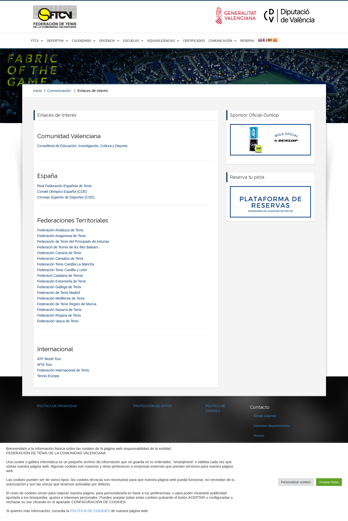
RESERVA (247, 41)
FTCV (35, 41)
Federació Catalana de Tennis (60, 276)
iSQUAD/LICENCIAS (161, 41)
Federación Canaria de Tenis (59, 253)
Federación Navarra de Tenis (59, 310)
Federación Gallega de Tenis (59, 287)
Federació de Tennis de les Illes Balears (67, 247)
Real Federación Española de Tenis (65, 186)
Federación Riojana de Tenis (59, 315)
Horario (259, 435)
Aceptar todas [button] (329, 482)
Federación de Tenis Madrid (58, 293)
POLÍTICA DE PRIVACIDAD (57, 406)
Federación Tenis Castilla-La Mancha (65, 264)
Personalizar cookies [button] (296, 482)
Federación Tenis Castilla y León (62, 270)
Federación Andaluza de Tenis (60, 230)
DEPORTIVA (55, 41)
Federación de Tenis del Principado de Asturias (73, 241)
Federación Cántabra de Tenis (60, 258)
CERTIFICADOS (194, 41)
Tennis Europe (48, 376)
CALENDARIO (81, 41)
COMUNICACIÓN (220, 41)
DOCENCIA (107, 41)
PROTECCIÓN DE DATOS (152, 406)
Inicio (37, 90)
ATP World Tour (49, 359)
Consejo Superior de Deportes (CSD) (65, 197)
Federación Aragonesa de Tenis (61, 236)
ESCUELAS (131, 41)
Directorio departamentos (272, 426)
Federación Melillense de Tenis (61, 298)
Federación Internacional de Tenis (63, 370)
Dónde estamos (265, 416)
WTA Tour (44, 365)
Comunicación (59, 90)
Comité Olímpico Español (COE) (62, 192)
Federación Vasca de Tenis (58, 321)
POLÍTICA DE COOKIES (90, 511)
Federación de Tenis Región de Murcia (66, 304)
